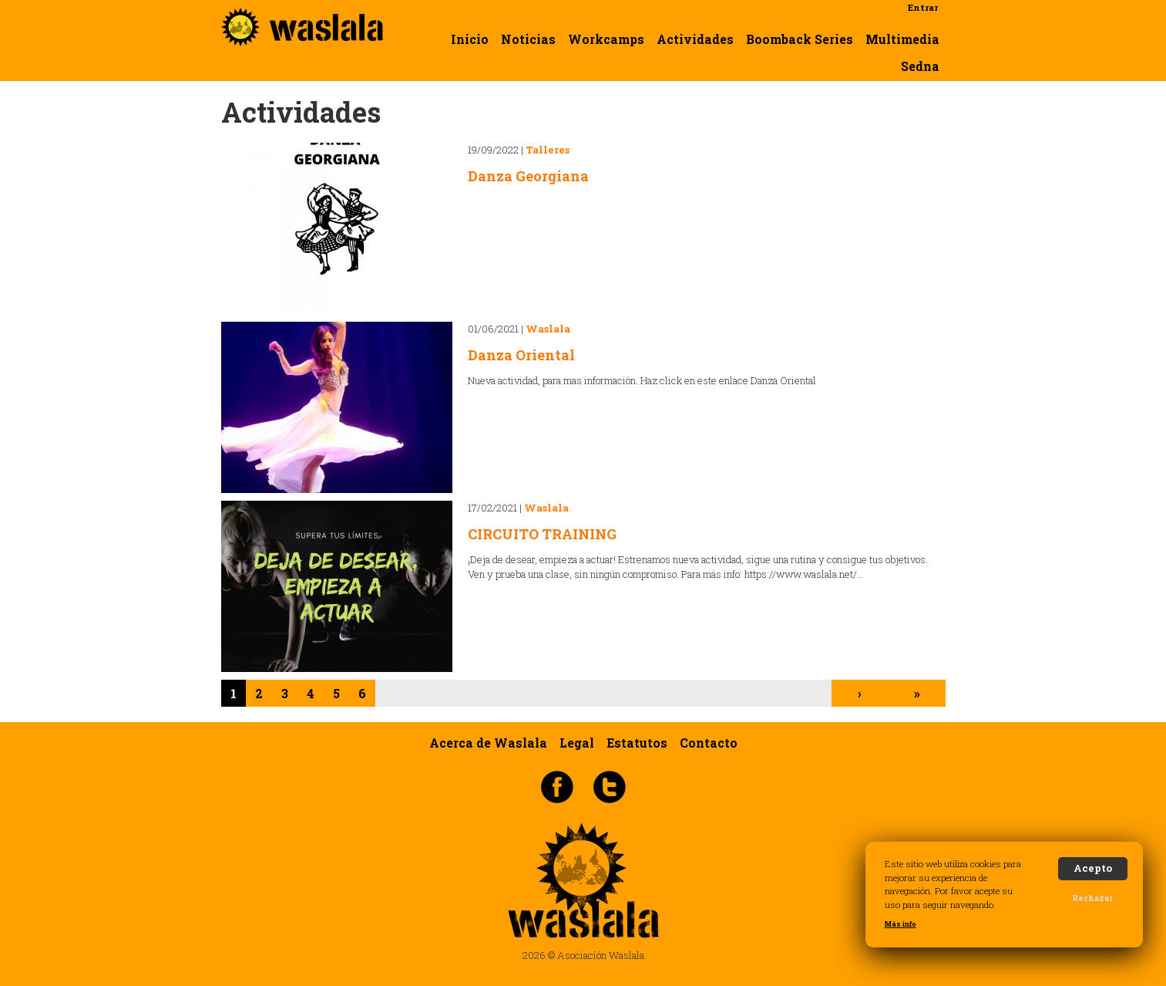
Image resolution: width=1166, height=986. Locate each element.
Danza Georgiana (528, 176)
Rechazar (1092, 898)
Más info (900, 924)
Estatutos (637, 742)
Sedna (920, 66)
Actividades (695, 39)
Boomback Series (799, 39)
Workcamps (606, 39)
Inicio (470, 39)
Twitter (609, 786)
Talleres (548, 150)
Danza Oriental (521, 355)
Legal (576, 742)
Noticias (528, 39)
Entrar (923, 7)
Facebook (557, 786)
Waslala (548, 329)
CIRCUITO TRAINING (542, 534)
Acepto (1093, 868)
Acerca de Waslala (488, 742)
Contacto (709, 742)
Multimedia (902, 39)
